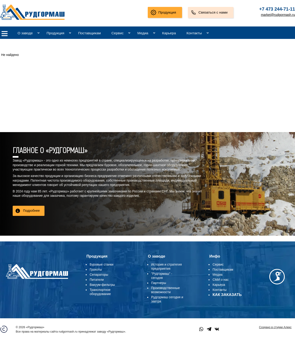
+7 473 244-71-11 (277, 9)
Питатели (97, 279)
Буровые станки (101, 264)
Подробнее (31, 210)
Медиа (142, 33)
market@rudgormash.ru (278, 15)
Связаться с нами (212, 12)
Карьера (169, 33)
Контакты (194, 33)
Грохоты (96, 269)
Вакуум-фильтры (102, 285)
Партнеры (158, 283)
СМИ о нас (220, 279)
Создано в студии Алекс (275, 327)
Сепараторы (99, 274)
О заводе (25, 33)
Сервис (117, 33)
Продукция (167, 12)
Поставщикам (89, 33)
